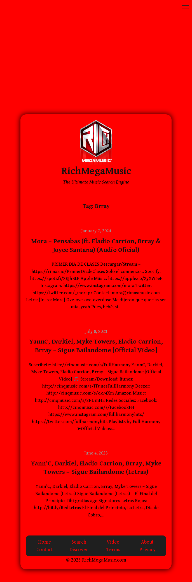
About (147, 542)
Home (44, 542)
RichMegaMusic (96, 171)
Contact (44, 550)
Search (78, 542)
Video (113, 542)
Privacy (147, 550)
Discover (78, 550)
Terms (113, 550)
